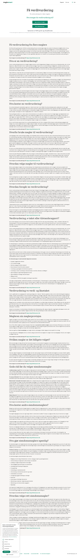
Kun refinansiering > (40, 26)
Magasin (62, 2)
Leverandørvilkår (35, 553)
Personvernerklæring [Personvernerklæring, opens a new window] (12, 536)
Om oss (67, 2)
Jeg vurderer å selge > (40, 22)
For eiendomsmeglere (45, 553)
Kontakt (20, 553)
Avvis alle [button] (15, 551)
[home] (7, 2)
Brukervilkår (26, 553)
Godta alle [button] (6, 551)
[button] (10, 555)
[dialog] (10, 540)
